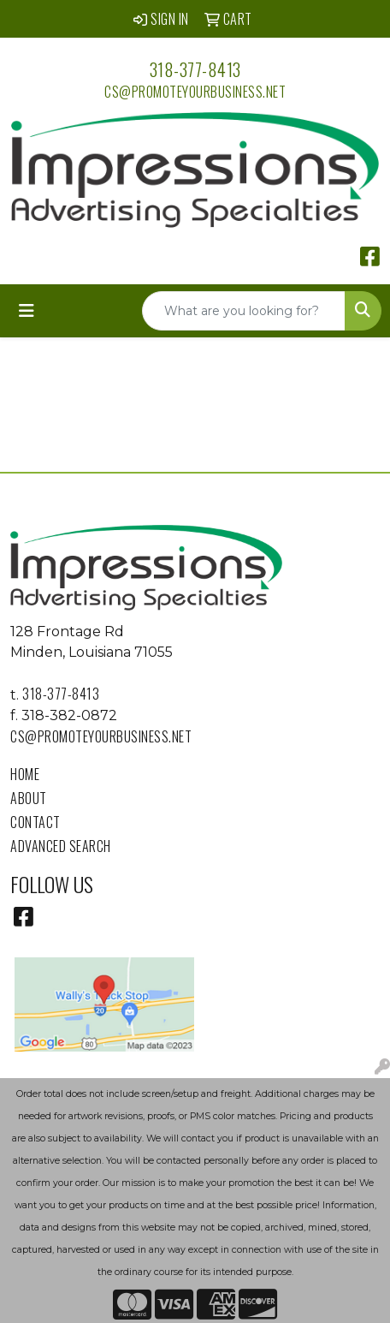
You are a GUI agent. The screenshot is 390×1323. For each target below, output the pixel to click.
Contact (35, 822)
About (28, 798)
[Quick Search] (244, 311)
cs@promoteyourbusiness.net (195, 91)
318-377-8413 (195, 69)
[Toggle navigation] (26, 311)
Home (24, 774)
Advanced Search (60, 846)
